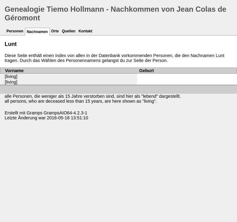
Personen (14, 31)
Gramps (34, 112)
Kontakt (85, 31)
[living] (11, 76)
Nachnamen (37, 32)
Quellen (68, 31)
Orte (55, 31)
